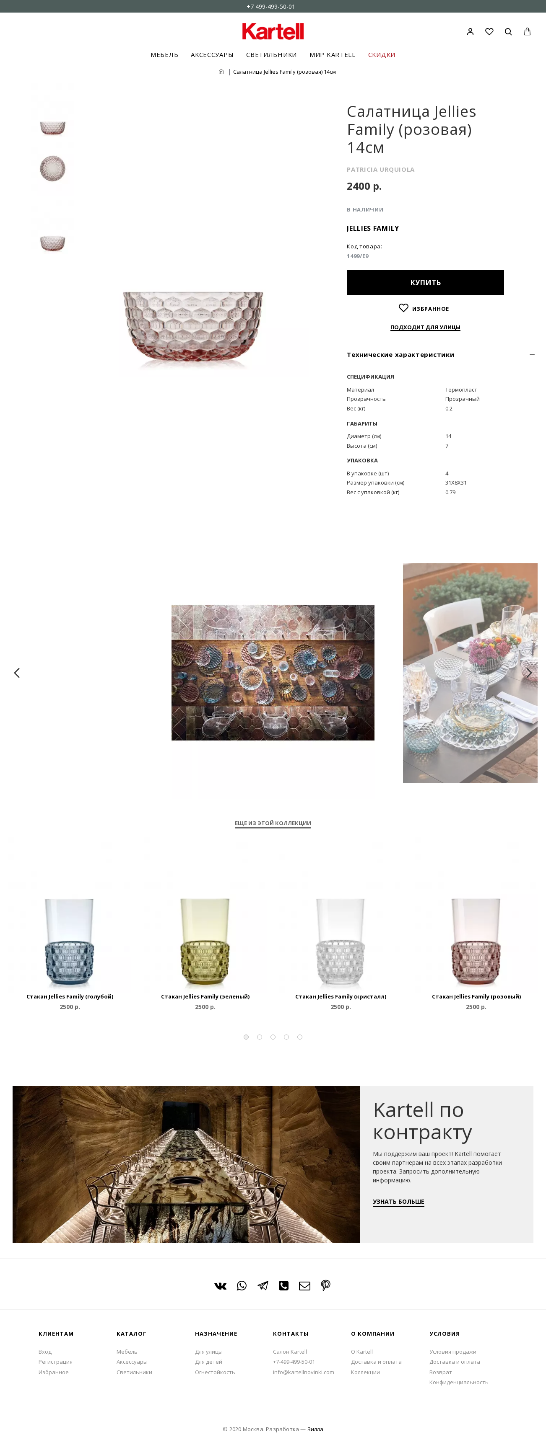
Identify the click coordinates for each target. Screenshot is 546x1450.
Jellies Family (373, 228)
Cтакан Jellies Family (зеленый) (205, 996)
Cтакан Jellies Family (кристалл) (340, 996)
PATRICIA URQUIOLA (381, 169)
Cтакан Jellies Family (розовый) (476, 996)
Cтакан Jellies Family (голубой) (69, 996)
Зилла (315, 1429)
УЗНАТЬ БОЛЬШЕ (402, 1205)
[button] (246, 1037)
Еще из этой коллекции (273, 823)
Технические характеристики (400, 354)
